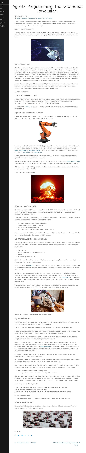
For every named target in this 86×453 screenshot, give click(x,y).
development (32, 18)
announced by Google (75, 161)
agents (41, 18)
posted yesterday (47, 346)
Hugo (6, 25)
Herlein (3, 2)
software (26, 18)
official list (28, 152)
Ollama (32, 265)
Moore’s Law (30, 106)
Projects (4, 14)
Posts (3, 8)
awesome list (39, 152)
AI (37, 18)
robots (52, 18)
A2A (48, 18)
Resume (4, 17)
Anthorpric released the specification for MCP (29, 150)
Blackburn (6, 26)
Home (3, 6)
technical (20, 18)
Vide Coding (66, 277)
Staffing (3, 19)
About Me (4, 11)
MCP (45, 18)
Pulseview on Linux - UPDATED (28, 443)
